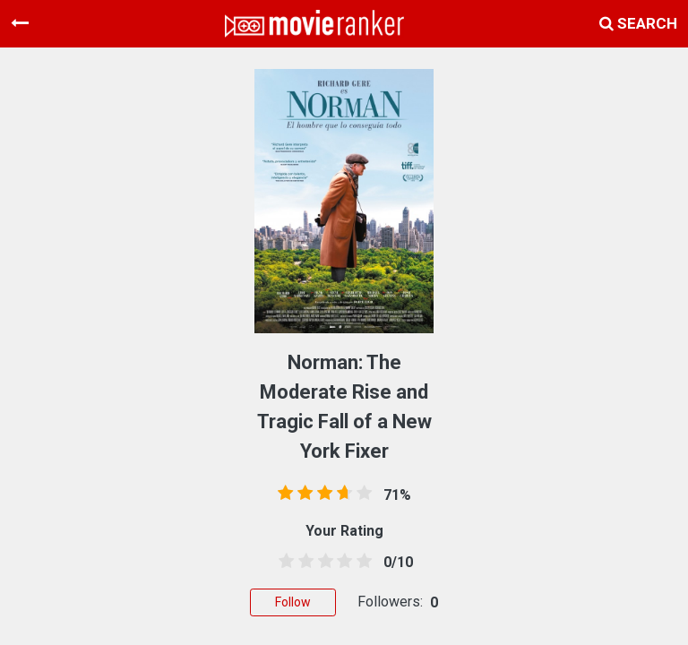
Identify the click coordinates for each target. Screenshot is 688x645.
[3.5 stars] (341, 561)
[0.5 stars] (283, 561)
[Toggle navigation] (19, 23)
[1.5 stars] (303, 561)
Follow (293, 602)
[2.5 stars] (322, 561)
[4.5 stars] (361, 561)
